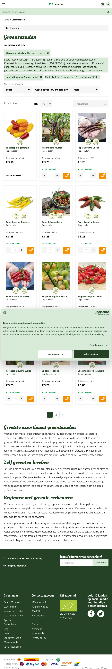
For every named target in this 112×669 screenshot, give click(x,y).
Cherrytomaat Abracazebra (91, 368)
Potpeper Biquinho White (18, 368)
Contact (35, 620)
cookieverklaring (95, 334)
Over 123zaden (12, 598)
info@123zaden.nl (17, 562)
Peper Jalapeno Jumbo (88, 221)
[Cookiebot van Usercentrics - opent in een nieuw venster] (96, 313)
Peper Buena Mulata (52, 148)
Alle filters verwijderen (15, 84)
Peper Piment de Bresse (17, 294)
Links (6, 629)
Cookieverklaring (12, 634)
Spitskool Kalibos (50, 368)
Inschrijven (100, 559)
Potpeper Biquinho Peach (54, 294)
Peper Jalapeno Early (52, 221)
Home (6, 19)
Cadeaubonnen (11, 620)
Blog (6, 625)
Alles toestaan (91, 354)
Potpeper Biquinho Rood (90, 294)
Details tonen (96, 345)
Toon (35, 104)
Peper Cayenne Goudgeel (18, 221)
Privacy (104, 664)
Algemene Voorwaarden (86, 664)
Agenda (8, 616)
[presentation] (81, 571)
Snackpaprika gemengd (17, 148)
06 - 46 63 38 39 (15, 554)
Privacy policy (38, 634)
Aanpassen (55, 354)
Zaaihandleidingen (13, 611)
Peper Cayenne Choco (88, 148)
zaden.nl (56, 4)
